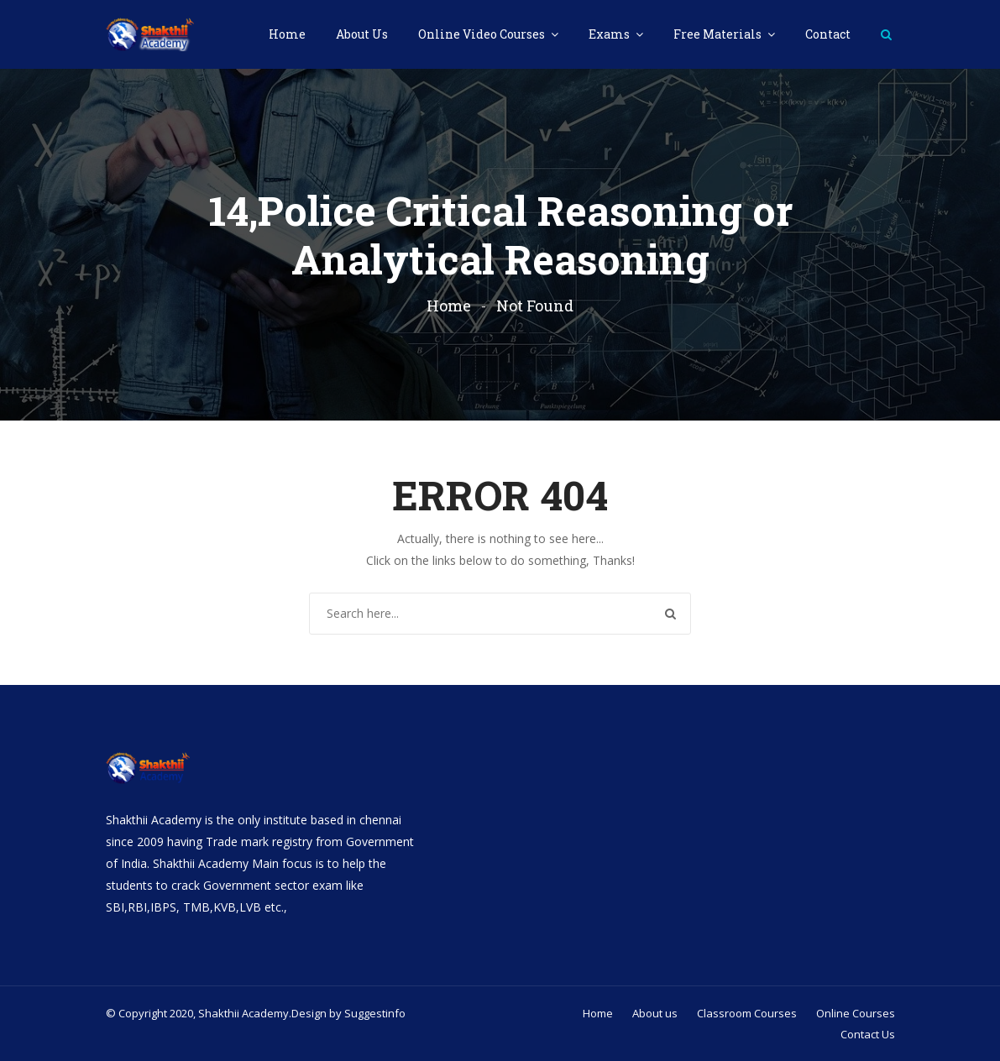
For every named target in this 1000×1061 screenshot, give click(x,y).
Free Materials (718, 34)
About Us (362, 34)
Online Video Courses (482, 34)
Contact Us (867, 1034)
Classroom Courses (747, 1013)
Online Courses (855, 1013)
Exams (610, 34)
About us (655, 1013)
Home (287, 34)
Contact (828, 34)
